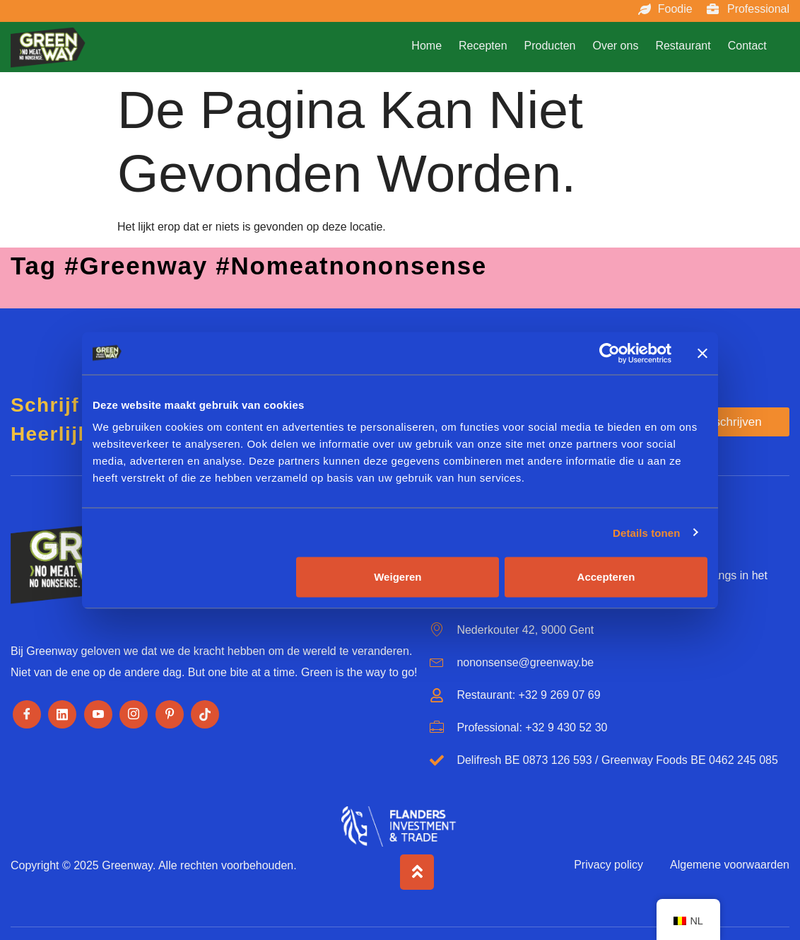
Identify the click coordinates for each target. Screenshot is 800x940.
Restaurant (682, 46)
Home (426, 46)
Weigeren (397, 577)
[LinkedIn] (62, 714)
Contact (747, 46)
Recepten (483, 46)
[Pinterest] (169, 714)
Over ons (615, 46)
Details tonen (646, 532)
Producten (550, 46)
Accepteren (606, 577)
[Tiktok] (205, 714)
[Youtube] (98, 714)
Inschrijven (732, 422)
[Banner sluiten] (702, 353)
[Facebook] (27, 714)
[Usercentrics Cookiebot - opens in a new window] (609, 353)
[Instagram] (133, 714)
